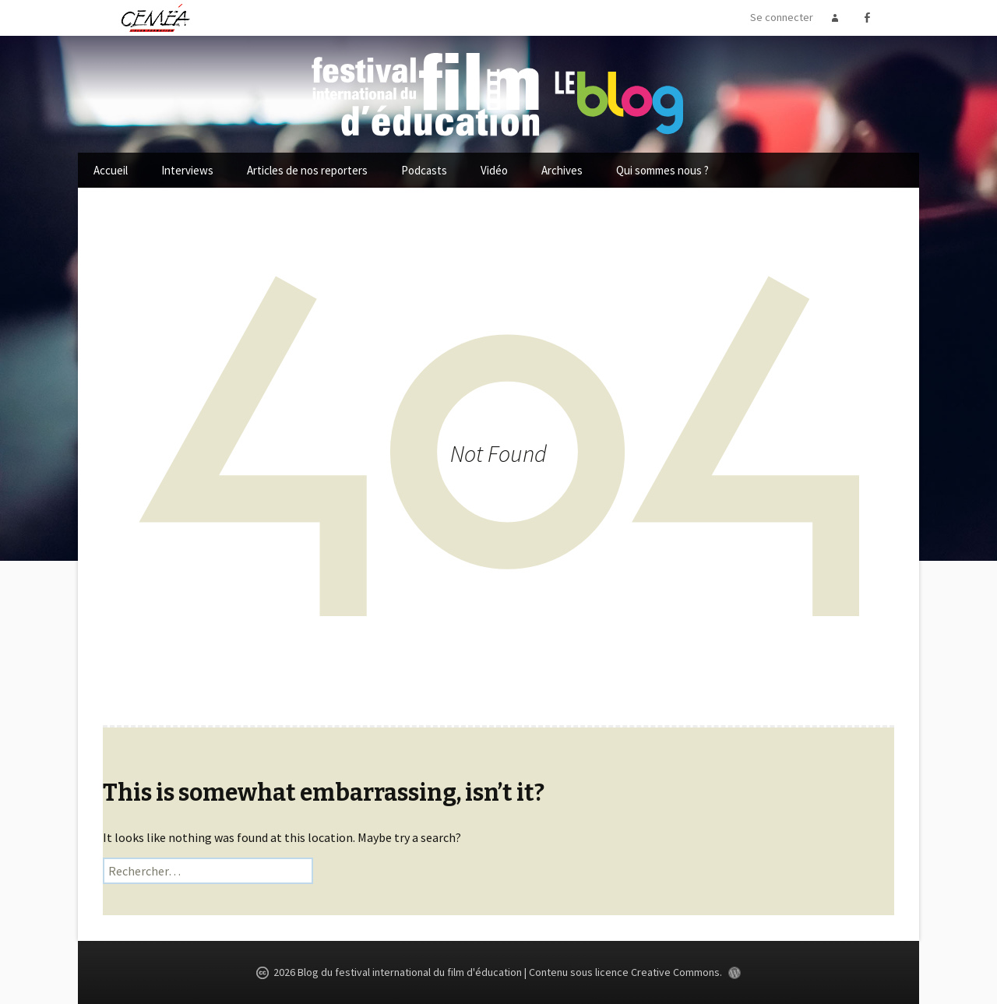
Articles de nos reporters (307, 170)
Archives (562, 170)
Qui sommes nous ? (662, 170)
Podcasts (424, 170)
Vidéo (494, 170)
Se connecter (781, 17)
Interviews (187, 170)
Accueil (110, 170)
